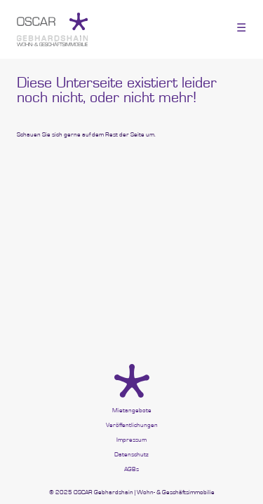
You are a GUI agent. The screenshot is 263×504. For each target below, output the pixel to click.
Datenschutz (131, 454)
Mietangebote (131, 410)
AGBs (131, 469)
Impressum (131, 440)
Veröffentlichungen (132, 425)
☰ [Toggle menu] (241, 27)
